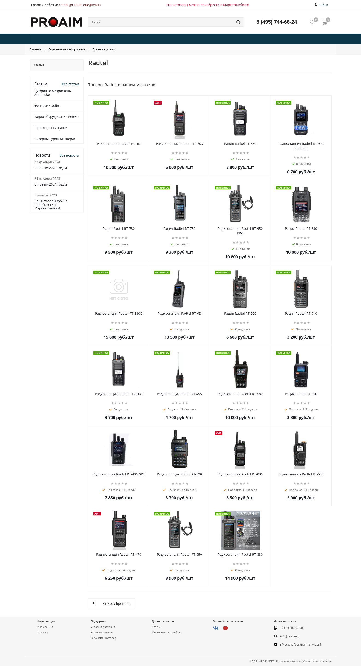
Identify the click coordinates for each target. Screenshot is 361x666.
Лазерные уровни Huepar (54, 139)
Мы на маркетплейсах (167, 632)
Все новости (69, 155)
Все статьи (70, 84)
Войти (321, 4)
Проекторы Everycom (51, 127)
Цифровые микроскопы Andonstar (53, 93)
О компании (45, 627)
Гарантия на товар (103, 638)
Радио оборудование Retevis (56, 116)
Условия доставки (103, 627)
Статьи (156, 627)
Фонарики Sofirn (47, 105)
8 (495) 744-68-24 (276, 22)
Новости (42, 632)
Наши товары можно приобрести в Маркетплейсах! (207, 5)
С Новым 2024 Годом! (51, 184)
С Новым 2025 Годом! (51, 168)
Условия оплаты (102, 632)
